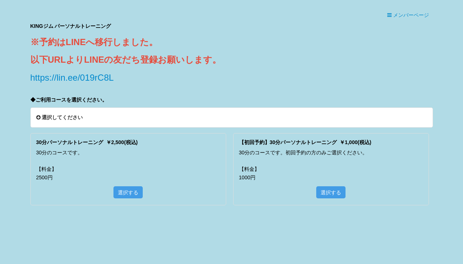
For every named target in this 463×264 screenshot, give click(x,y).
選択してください (59, 117)
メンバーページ (408, 15)
